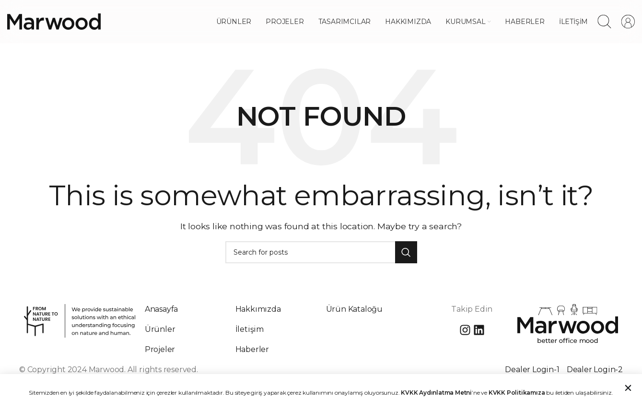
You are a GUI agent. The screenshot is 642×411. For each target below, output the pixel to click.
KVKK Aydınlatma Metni (436, 394)
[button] (628, 389)
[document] (321, 205)
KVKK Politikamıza (517, 394)
